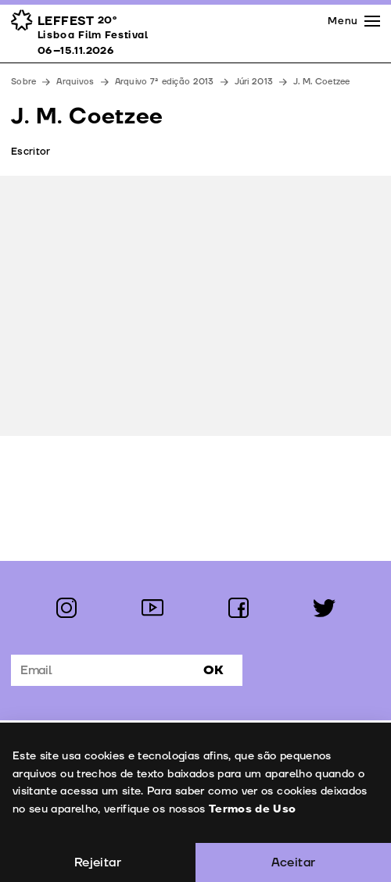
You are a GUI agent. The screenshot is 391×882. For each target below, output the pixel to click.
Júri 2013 (254, 81)
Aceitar (293, 862)
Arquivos (75, 81)
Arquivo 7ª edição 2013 (164, 81)
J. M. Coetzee (321, 81)
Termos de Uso (252, 809)
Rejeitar (97, 862)
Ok (213, 670)
